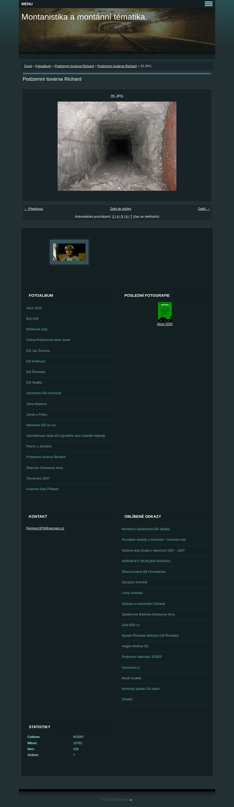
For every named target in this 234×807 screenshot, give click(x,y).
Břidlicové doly (37, 329)
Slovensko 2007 (38, 478)
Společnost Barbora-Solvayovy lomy (148, 614)
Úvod (28, 66)
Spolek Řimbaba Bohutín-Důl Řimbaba (150, 635)
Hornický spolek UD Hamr (141, 689)
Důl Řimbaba (35, 372)
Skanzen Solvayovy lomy (44, 468)
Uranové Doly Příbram (42, 489)
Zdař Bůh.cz (131, 625)
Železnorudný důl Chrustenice (144, 572)
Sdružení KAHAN (134, 582)
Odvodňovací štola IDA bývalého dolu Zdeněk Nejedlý (65, 436)
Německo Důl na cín (41, 425)
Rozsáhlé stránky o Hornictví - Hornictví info (154, 540)
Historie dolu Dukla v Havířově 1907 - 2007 (153, 550)
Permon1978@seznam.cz (45, 528)
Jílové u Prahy (36, 414)
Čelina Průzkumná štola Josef (48, 340)
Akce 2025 (34, 308)
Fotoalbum (43, 66)
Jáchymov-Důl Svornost (43, 393)
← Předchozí (33, 209)
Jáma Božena (36, 404)
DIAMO (127, 699)
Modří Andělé (131, 678)
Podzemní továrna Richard (74, 66)
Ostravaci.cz (131, 667)
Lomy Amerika (132, 593)
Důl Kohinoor (35, 361)
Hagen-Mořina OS (135, 646)
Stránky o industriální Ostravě (143, 604)
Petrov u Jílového (39, 446)
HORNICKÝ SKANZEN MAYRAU (146, 561)
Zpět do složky (120, 209)
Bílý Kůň (32, 319)
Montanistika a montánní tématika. (84, 16)
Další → (204, 209)
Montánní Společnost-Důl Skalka (146, 529)
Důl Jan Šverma (38, 351)
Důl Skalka (34, 382)
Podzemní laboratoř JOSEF (142, 657)
